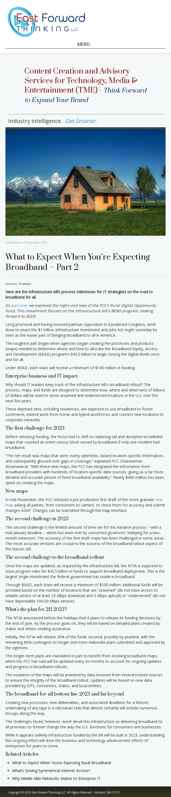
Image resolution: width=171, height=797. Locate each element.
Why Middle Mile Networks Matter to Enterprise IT (56, 778)
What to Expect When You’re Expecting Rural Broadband (61, 762)
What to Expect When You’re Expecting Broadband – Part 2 (77, 262)
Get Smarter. (81, 121)
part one (19, 305)
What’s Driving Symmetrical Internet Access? (51, 770)
